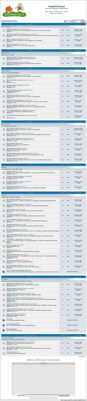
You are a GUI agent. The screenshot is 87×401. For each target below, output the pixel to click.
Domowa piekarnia (11, 234)
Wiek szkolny (10, 95)
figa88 (77, 211)
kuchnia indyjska (25, 260)
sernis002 (77, 262)
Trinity (77, 221)
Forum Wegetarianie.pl (12, 324)
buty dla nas (22, 186)
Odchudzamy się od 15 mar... (27, 133)
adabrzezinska (77, 58)
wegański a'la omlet (27, 204)
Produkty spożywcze (12, 176)
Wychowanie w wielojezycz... (30, 105)
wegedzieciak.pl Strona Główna (10, 21)
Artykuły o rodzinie (11, 309)
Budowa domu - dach (22, 44)
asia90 (77, 226)
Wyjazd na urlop (25, 39)
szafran (77, 173)
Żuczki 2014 (26, 85)
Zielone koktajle (20, 245)
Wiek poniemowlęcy (12, 85)
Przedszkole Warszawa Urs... (24, 29)
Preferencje (82, 356)
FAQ (47, 11)
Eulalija (77, 117)
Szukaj (52, 11)
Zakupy (30, 164)
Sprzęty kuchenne (11, 265)
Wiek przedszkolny (11, 90)
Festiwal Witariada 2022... (25, 62)
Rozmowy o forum (11, 342)
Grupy (66, 11)
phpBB (36, 398)
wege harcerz (26, 158)
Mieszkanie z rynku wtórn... (27, 128)
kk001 (77, 206)
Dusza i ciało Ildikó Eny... (21, 314)
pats (77, 348)
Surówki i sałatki (11, 219)
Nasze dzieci (30, 68)
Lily (12, 31)
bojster (15, 316)
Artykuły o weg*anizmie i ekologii (15, 298)
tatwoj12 (77, 96)
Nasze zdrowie (10, 133)
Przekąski (9, 224)
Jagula (77, 310)
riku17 (77, 86)
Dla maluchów (10, 199)
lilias (77, 236)
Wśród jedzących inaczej (13, 153)
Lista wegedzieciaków (12, 115)
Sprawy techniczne (30, 335)
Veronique (77, 112)
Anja (77, 150)
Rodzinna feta (25, 254)
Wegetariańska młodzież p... (30, 57)
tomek (16, 59)
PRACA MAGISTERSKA (25, 75)
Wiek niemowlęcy (11, 80)
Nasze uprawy (10, 143)
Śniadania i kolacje (11, 204)
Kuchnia (30, 192)
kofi (77, 267)
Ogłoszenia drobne (11, 57)
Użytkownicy (59, 11)
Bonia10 (77, 45)
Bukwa (77, 155)
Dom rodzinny (10, 128)
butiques (77, 251)
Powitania (9, 29)
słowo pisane (25, 148)
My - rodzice (30, 121)
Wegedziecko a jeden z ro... (33, 153)
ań (12, 77)
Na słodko (9, 229)
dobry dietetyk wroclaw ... (27, 100)
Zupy (7, 209)
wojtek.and (77, 91)
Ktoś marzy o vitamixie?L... (29, 265)
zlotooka (77, 353)
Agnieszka (77, 160)
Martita (77, 241)
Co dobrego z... (10, 239)
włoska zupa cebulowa (20, 209)
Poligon (8, 352)
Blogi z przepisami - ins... (26, 239)
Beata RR (77, 201)
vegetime (77, 285)
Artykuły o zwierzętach (12, 304)
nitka (13, 82)
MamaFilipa (77, 30)
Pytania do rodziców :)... (28, 90)
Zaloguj (60, 13)
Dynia (20, 250)
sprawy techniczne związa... (31, 115)
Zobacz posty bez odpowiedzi (79, 19)
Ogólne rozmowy (11, 39)
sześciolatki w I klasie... (25, 95)
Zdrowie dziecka (11, 100)
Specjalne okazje (11, 254)
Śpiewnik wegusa (11, 288)
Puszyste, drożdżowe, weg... (29, 234)
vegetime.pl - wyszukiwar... (27, 283)
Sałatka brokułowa (26, 219)
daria (77, 101)
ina (77, 183)
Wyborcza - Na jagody (28, 309)
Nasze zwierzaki (10, 138)
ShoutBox (43, 363)
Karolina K (77, 63)
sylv (18, 150)
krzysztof (77, 305)
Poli (77, 134)
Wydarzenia (9, 62)
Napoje (8, 245)
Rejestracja (53, 13)
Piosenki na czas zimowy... (28, 288)
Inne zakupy (9, 186)
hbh (18, 352)
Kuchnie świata (10, 260)
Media (8, 314)
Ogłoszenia (30, 50)
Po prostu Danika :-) (32, 110)
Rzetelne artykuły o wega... (29, 293)
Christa (13, 130)
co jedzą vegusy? (28, 176)
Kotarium (77, 145)
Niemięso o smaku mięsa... (37, 298)
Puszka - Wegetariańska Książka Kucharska (18, 270)
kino (77, 40)
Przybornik (30, 276)
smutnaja (77, 343)
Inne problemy (10, 347)
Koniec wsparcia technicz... (27, 347)
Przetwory (9, 250)
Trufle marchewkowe (23, 229)
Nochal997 (77, 231)
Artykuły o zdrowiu (11, 293)
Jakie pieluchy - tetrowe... (28, 80)
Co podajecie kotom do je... (28, 138)
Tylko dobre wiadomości (13, 34)
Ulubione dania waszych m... (27, 199)
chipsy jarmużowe (22, 224)
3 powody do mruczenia (32, 34)
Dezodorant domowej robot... (25, 181)
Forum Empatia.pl (11, 329)
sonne (77, 246)
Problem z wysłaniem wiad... (29, 342)
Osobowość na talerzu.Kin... (32, 303)
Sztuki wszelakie (11, 148)
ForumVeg (9, 319)
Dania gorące (10, 214)
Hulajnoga (20, 171)
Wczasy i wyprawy (11, 158)
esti (77, 178)
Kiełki (22, 143)
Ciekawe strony (10, 283)
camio (77, 106)
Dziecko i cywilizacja (12, 105)
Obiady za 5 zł (23, 214)
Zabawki (8, 171)
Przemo (45, 398)
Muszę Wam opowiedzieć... (14, 110)
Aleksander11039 (77, 129)
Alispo (13, 59)
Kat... (77, 188)
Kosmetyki (9, 181)
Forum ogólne (30, 24)
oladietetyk (77, 76)
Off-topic (8, 44)
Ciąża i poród (10, 75)
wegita (77, 81)
